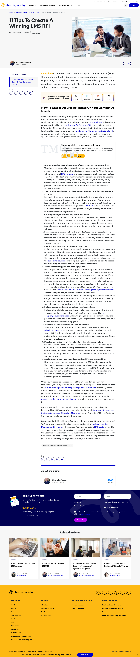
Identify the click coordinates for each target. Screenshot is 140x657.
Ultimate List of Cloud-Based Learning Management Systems (85, 289)
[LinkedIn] (110, 592)
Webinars (14, 612)
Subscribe (80, 520)
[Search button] (126, 5)
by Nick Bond (21, 575)
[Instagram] (128, 592)
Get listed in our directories (112, 605)
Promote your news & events (112, 608)
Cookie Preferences (45, 651)
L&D (82, 505)
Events (13, 619)
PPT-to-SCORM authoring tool (22, 640)
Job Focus (78, 502)
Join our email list (99, 2)
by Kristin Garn (115, 575)
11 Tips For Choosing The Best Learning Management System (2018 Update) (84, 566)
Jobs (12, 622)
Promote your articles (110, 612)
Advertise (135, 2)
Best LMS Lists (16, 633)
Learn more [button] (85, 514)
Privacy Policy (31, 651)
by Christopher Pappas (55, 575)
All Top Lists (15, 629)
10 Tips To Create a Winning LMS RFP (53, 564)
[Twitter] (104, 592)
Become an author (78, 605)
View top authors (78, 608)
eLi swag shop (46, 615)
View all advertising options (114, 615)
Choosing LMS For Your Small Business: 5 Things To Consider (116, 564)
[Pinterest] (122, 592)
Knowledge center (47, 608)
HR (77, 505)
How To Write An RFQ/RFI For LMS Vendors (23, 564)
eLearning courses (56, 261)
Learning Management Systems (27, 12)
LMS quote (99, 427)
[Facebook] (98, 592)
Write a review (112, 2)
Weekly (115, 507)
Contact (44, 612)
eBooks (13, 608)
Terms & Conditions (16, 651)
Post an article (124, 2)
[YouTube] (116, 592)
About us (44, 605)
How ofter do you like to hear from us (116, 503)
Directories (15, 626)
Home (11, 12)
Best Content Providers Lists (21, 636)
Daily (107, 507)
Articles (13, 605)
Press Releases (16, 615)
